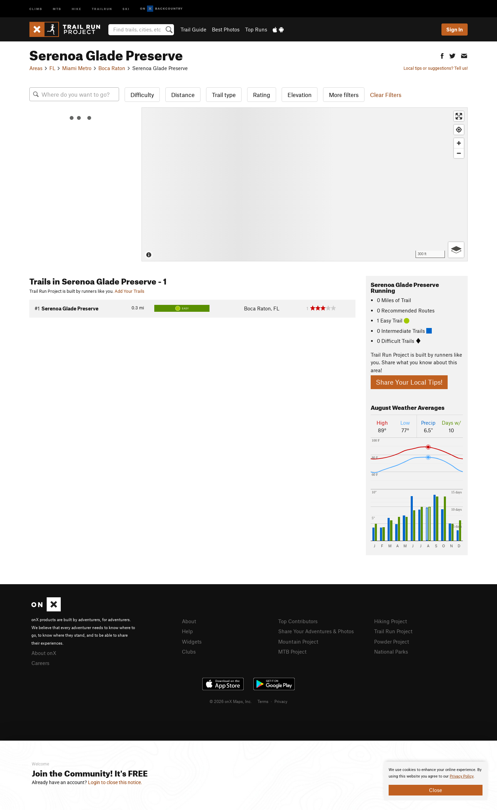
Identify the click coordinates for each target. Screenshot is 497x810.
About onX (43, 653)
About (189, 621)
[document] (436, 780)
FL (52, 68)
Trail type (224, 94)
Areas (35, 68)
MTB (57, 8)
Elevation (300, 94)
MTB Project (292, 651)
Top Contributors (298, 621)
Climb (35, 8)
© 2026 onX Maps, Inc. (230, 701)
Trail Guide (193, 29)
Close (435, 790)
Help (187, 631)
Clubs (189, 651)
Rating (261, 94)
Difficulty (142, 94)
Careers (40, 663)
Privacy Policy (462, 776)
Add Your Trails (129, 291)
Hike (76, 8)
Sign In (454, 29)
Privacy (281, 701)
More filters (344, 94)
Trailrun (102, 8)
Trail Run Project (393, 631)
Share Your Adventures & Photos (316, 631)
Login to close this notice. (115, 782)
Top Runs (256, 29)
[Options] (456, 250)
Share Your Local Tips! (409, 382)
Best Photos (226, 29)
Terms (263, 701)
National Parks (391, 651)
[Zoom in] (459, 143)
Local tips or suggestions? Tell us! (435, 68)
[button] (442, 55)
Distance (183, 94)
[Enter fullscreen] (459, 116)
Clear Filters (385, 94)
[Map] (304, 184)
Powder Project (391, 641)
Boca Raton (111, 68)
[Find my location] (459, 130)
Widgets (192, 641)
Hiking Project (390, 621)
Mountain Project (298, 641)
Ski (126, 8)
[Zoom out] (459, 153)
